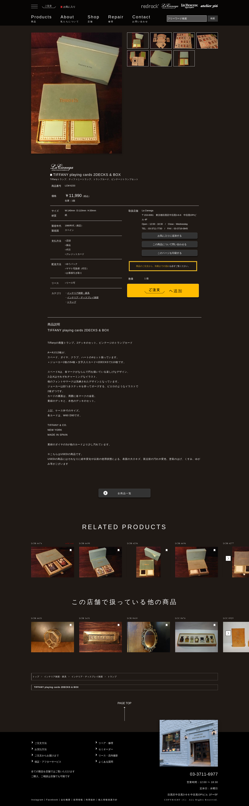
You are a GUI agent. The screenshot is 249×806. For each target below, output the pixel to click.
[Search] (187, 18)
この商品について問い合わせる (170, 244)
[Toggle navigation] (34, 6)
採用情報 (78, 800)
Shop (94, 19)
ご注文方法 (41, 743)
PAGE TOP (124, 712)
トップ (36, 676)
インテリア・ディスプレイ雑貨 (83, 297)
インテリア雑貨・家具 (78, 293)
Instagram (37, 800)
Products (41, 19)
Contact (141, 19)
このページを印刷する (170, 253)
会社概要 (66, 800)
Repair (116, 19)
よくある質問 (106, 761)
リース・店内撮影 (108, 755)
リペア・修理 (106, 743)
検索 (212, 18)
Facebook (52, 800)
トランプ (71, 302)
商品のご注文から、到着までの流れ (152, 266)
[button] (228, 558)
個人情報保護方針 (108, 800)
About (70, 19)
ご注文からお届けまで (47, 755)
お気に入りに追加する (170, 235)
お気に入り (68, 6)
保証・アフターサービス (48, 761)
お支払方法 (41, 749)
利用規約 (90, 800)
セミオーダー (106, 749)
